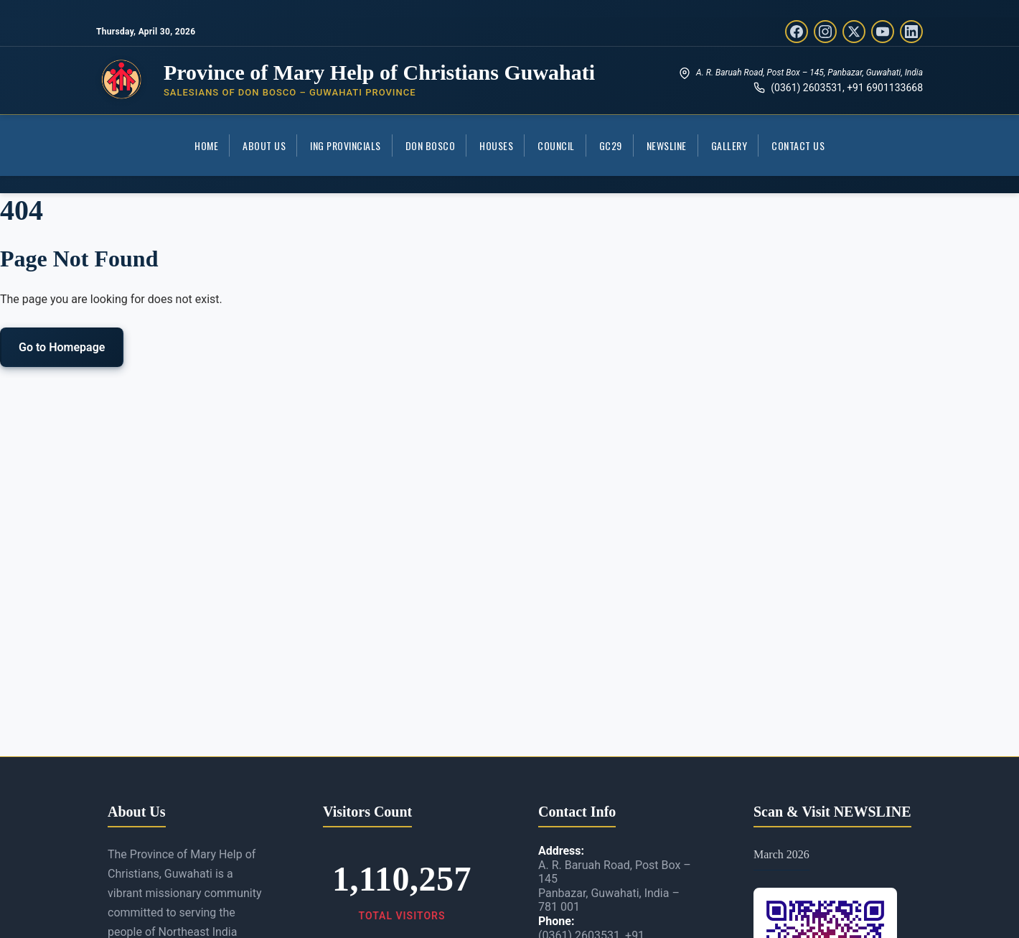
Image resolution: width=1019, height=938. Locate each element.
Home (206, 145)
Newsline (667, 145)
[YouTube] (882, 31)
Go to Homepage (62, 347)
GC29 (610, 145)
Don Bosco (430, 145)
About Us (264, 145)
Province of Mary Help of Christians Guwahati (379, 72)
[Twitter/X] (853, 31)
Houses (496, 145)
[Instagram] (825, 31)
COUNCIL (556, 145)
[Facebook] (796, 31)
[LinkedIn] (911, 31)
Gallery (729, 145)
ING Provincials (345, 145)
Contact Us (798, 145)
